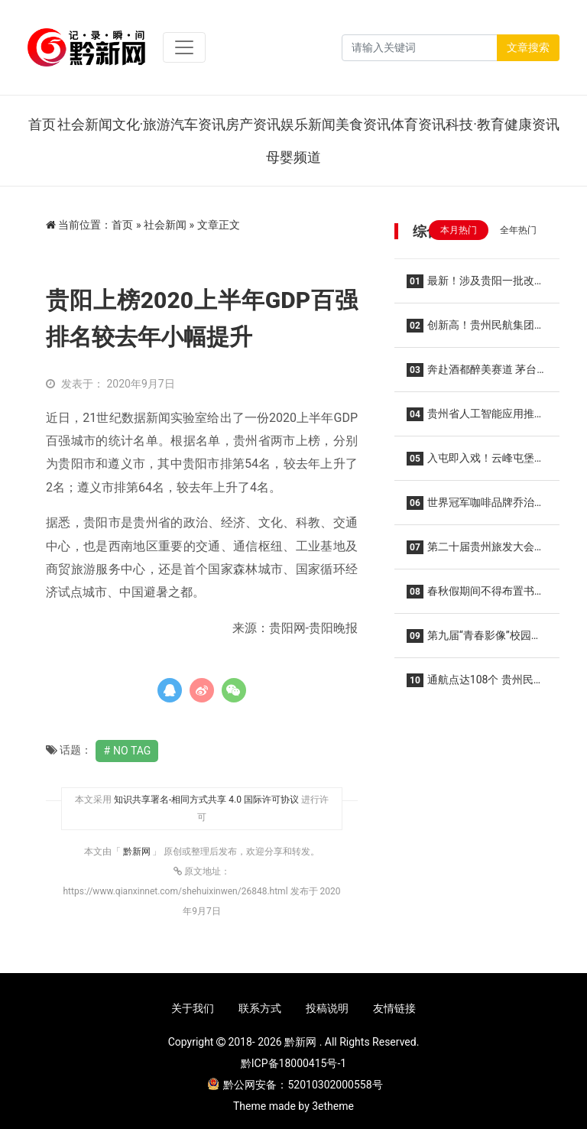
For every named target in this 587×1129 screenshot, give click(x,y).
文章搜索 (528, 47)
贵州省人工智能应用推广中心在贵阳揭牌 (476, 418)
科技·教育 (475, 124)
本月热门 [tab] (458, 230)
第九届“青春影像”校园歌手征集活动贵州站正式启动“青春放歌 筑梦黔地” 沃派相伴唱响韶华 (474, 640)
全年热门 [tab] (518, 230)
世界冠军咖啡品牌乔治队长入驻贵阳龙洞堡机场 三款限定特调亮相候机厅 (476, 507)
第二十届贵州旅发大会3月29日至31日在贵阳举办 (473, 551)
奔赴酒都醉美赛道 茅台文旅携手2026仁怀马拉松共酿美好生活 (472, 374)
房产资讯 (253, 124)
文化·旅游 (141, 124)
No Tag (132, 751)
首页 (42, 124)
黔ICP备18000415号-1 (293, 1063)
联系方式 (259, 1008)
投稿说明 (327, 1008)
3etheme (333, 1106)
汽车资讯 (197, 124)
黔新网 (138, 851)
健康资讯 (531, 124)
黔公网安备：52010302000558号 (295, 1085)
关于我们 (192, 1008)
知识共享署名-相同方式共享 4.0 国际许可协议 (206, 799)
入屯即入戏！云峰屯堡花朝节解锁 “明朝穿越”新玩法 (476, 463)
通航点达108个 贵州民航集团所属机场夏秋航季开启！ (476, 684)
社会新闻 (84, 124)
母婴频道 (293, 157)
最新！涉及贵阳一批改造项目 (476, 285)
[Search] (420, 47)
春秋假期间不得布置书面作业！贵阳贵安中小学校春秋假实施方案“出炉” (476, 596)
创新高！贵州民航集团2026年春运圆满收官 (470, 330)
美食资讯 (363, 124)
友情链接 (394, 1008)
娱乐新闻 (308, 124)
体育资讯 (418, 124)
